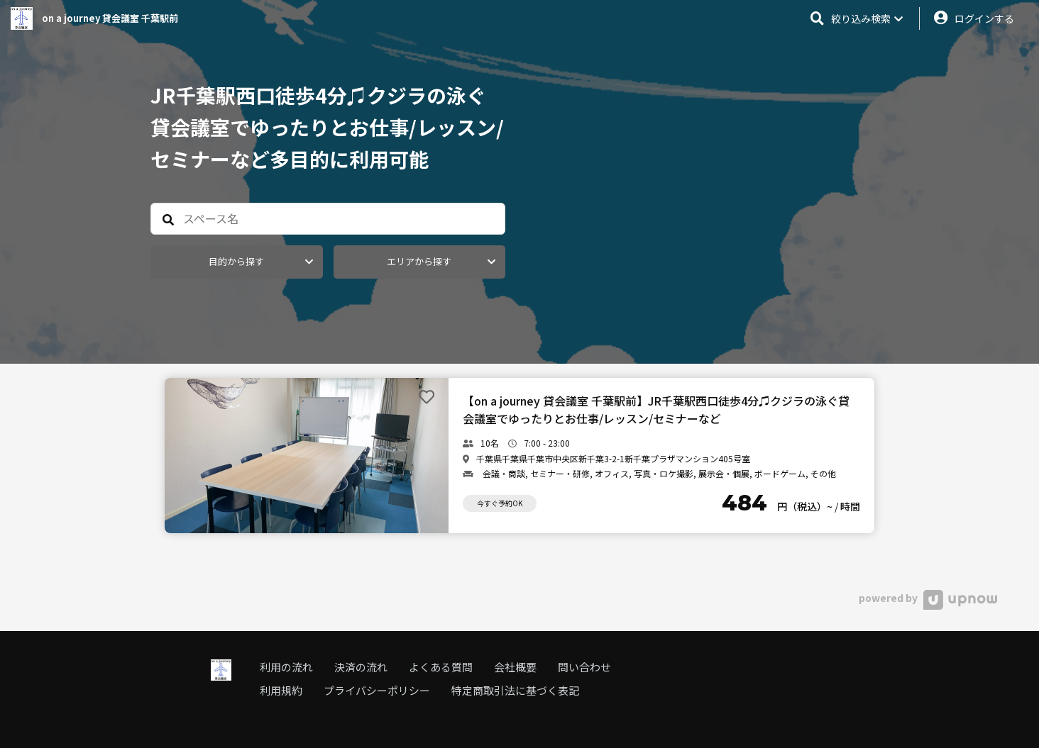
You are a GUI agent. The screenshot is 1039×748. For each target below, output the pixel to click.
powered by (928, 598)
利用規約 (281, 690)
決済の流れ (360, 666)
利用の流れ (286, 666)
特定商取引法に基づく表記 (515, 690)
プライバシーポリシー (377, 690)
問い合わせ (584, 666)
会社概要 (515, 666)
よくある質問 (441, 666)
